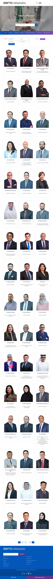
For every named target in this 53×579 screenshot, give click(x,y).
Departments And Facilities (30, 32)
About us (5, 556)
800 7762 (13, 577)
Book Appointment (39, 577)
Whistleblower (29, 562)
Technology (16, 32)
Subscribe (22, 554)
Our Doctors (28, 558)
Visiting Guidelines (47, 32)
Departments (5, 558)
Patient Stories (39, 32)
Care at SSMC (28, 556)
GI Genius (22, 32)
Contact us (28, 564)
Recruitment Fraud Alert (31, 560)
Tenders (4, 562)
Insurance (10, 32)
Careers (4, 560)
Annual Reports (6, 564)
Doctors (5, 32)
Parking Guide (5, 566)
